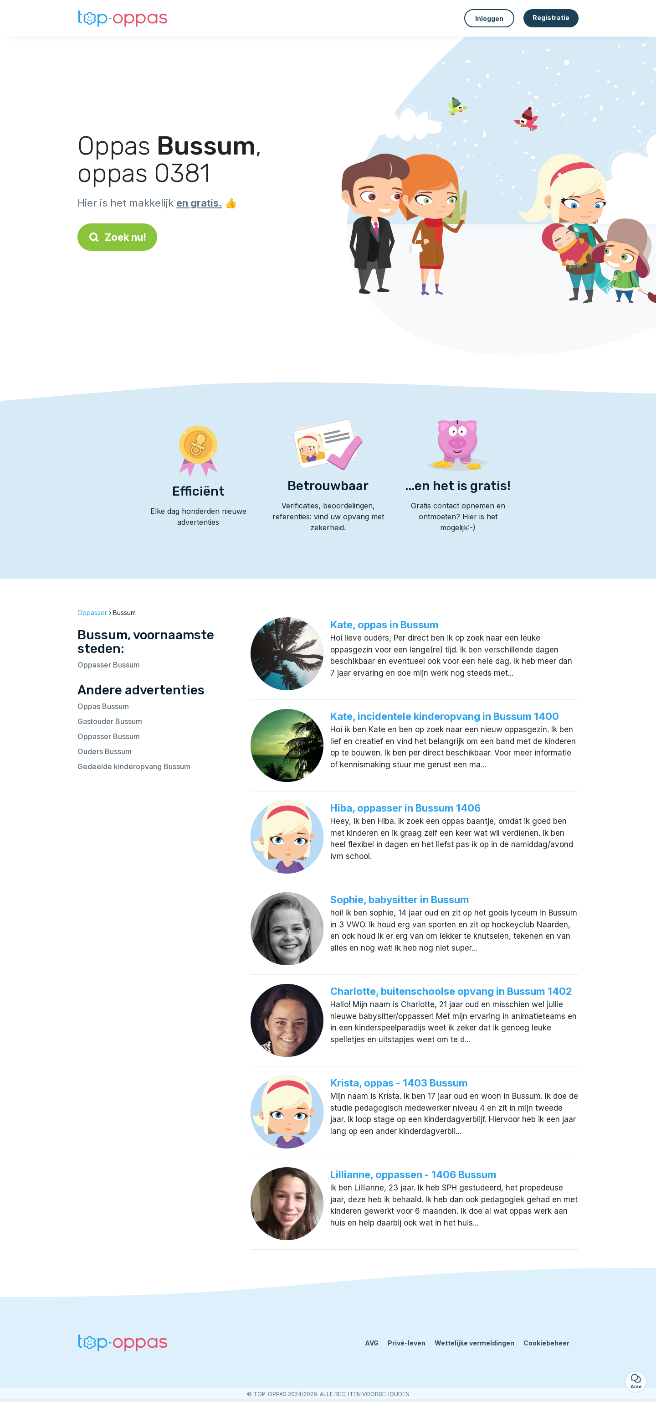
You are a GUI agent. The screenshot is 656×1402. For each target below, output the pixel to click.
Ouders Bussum (104, 751)
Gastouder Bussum (109, 721)
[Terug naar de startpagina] (123, 18)
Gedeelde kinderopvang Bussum (133, 766)
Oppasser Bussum (108, 664)
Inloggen (489, 18)
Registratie (551, 17)
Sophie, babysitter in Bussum (399, 899)
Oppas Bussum (103, 706)
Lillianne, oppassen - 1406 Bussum (413, 1174)
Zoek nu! (117, 237)
